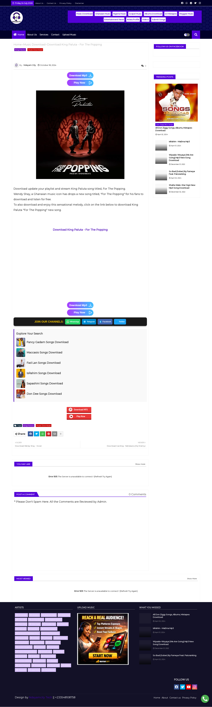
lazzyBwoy (49, 670)
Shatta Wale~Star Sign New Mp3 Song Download (182, 186)
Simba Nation (24, 661)
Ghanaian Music (102, 14)
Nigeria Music (119, 14)
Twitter (121, 321)
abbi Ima (35, 670)
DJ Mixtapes (171, 14)
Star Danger (24, 665)
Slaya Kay (40, 661)
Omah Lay (46, 652)
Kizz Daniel (38, 642)
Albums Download (153, 14)
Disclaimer (79, 3)
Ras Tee (60, 652)
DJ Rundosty (37, 620)
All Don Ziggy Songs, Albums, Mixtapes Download (173, 129)
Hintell (35, 638)
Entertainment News (114, 19)
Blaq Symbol (49, 615)
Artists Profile (133, 19)
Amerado (22, 615)
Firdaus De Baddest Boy (29, 633)
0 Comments (137, 494)
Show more (140, 464)
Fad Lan (22, 629)
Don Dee (22, 624)
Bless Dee (65, 615)
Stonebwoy (40, 665)
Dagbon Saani (55, 620)
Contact (55, 34)
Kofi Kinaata (54, 642)
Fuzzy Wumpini (51, 633)
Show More (192, 579)
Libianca (40, 647)
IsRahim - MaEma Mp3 (179, 141)
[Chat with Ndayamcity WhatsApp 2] (205, 699)
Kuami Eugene (25, 647)
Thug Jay (54, 665)
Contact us (52, 3)
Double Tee (50, 624)
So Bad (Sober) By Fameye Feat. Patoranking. (182, 172)
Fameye (34, 629)
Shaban (35, 656)
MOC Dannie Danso (27, 652)
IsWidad (47, 638)
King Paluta (20, 50)
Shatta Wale (49, 656)
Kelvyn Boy (61, 638)
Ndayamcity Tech (41, 697)
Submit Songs (158, 19)
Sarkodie (22, 656)
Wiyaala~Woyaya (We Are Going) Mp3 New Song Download (181, 157)
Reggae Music (186, 14)
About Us (39, 3)
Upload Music (69, 34)
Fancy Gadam (50, 629)
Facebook (105, 321)
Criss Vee (22, 620)
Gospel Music (135, 14)
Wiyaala (22, 670)
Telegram (89, 321)
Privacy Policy (65, 3)
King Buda (23, 642)
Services (44, 34)
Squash (53, 661)
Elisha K (64, 624)
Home (21, 34)
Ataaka (35, 615)
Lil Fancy (54, 647)
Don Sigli (35, 624)
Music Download (84, 14)
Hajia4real (23, 638)
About (165, 698)
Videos (145, 19)
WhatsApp (71, 321)
